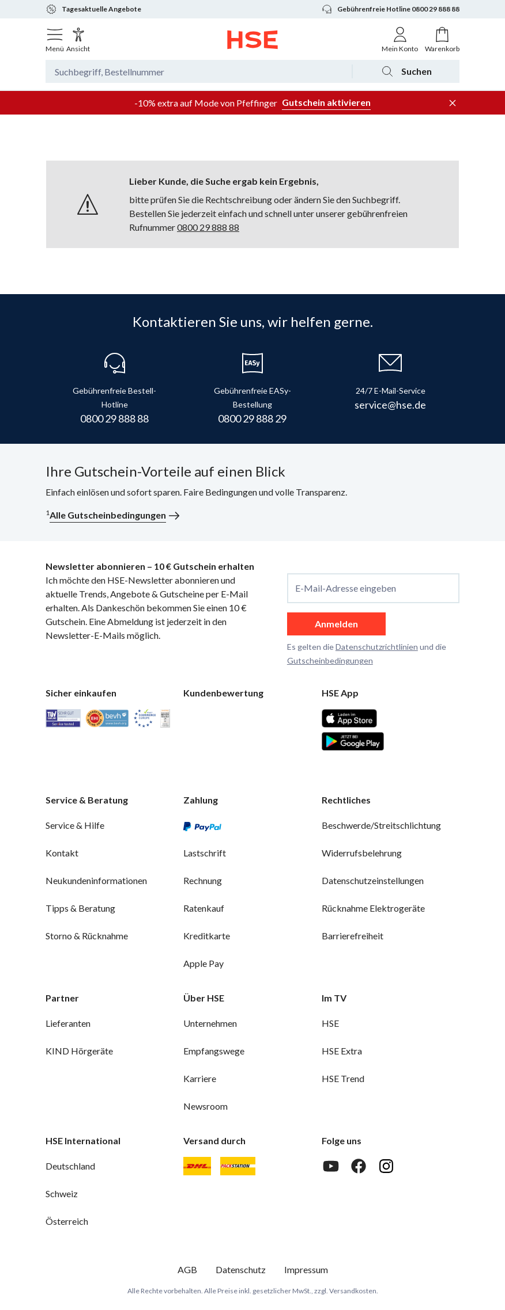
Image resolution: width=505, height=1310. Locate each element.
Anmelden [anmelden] (336, 623)
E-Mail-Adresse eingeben (345, 588)
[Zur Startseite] (253, 39)
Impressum (306, 1269)
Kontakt (62, 852)
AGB (187, 1269)
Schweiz (62, 1193)
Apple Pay (203, 963)
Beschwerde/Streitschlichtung (381, 825)
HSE (330, 1023)
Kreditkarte (206, 935)
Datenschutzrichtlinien (377, 647)
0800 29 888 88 (208, 227)
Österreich (67, 1221)
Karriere (199, 1078)
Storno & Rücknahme (87, 935)
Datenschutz (241, 1269)
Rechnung (202, 880)
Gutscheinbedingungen (330, 660)
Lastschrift (204, 852)
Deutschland (70, 1165)
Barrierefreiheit (352, 935)
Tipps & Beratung (80, 907)
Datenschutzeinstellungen (373, 880)
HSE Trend (343, 1078)
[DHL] (197, 1166)
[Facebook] (358, 1166)
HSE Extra (342, 1050)
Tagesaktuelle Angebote (93, 9)
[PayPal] (202, 825)
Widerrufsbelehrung (362, 852)
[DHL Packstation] (237, 1166)
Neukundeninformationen (96, 880)
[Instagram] (386, 1166)
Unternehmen (210, 1023)
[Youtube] (331, 1166)
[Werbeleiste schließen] (452, 103)
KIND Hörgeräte (79, 1050)
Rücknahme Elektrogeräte (373, 907)
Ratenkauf (203, 907)
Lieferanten (68, 1023)
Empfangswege (213, 1050)
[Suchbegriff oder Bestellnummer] (199, 71)
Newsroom (205, 1105)
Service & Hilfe (75, 825)
